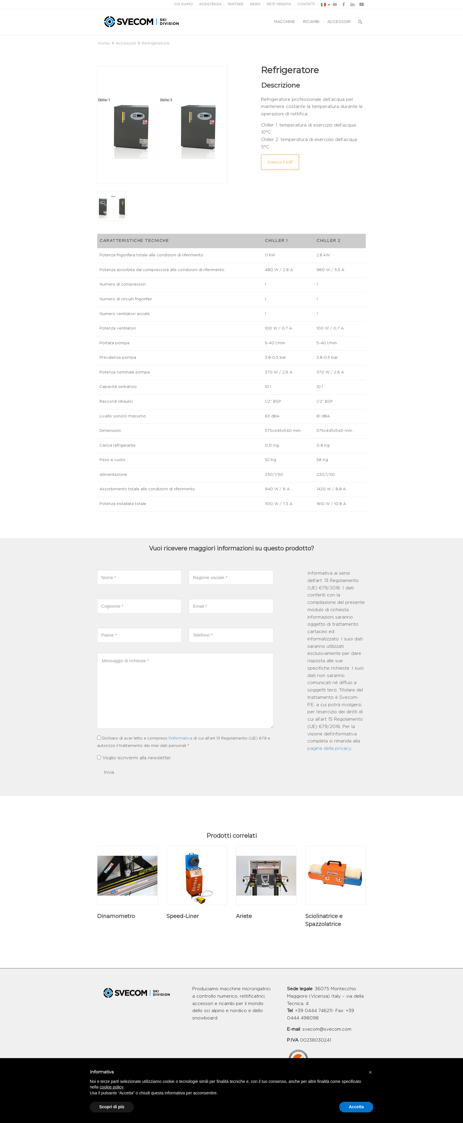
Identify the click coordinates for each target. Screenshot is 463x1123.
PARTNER (236, 4)
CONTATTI (306, 4)
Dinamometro (116, 916)
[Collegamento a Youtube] (361, 4)
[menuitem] (284, 22)
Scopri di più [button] (111, 1106)
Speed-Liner (183, 916)
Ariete (244, 916)
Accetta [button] (356, 1106)
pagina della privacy (329, 748)
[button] (370, 1072)
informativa (181, 738)
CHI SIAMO (183, 4)
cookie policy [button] (111, 1087)
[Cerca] (360, 22)
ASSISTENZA (210, 4)
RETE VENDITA (279, 4)
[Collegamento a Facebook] (343, 4)
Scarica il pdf (280, 162)
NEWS (255, 4)
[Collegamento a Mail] (334, 4)
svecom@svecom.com (326, 1029)
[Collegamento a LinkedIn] (352, 4)
